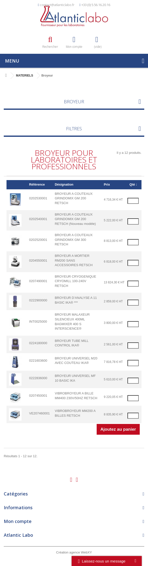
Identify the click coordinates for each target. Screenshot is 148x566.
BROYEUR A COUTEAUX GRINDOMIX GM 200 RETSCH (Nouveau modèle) (75, 219)
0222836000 (38, 378)
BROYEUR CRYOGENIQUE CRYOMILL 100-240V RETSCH (75, 281)
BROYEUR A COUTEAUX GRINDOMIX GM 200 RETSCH (74, 198)
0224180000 (38, 343)
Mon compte (18, 521)
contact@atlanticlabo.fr (57, 5)
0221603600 (38, 360)
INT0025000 (38, 321)
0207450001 (38, 395)
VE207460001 (39, 413)
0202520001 (38, 240)
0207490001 (38, 281)
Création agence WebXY (74, 552)
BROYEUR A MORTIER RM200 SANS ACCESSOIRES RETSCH (74, 260)
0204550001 (38, 260)
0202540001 (38, 219)
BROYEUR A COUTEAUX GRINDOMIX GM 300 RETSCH (74, 239)
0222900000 (38, 300)
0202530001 (38, 198)
